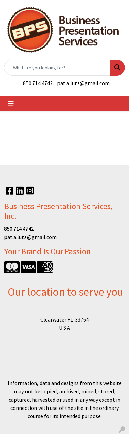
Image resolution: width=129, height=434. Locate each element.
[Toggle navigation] (10, 104)
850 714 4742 (38, 83)
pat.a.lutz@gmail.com (83, 83)
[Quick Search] (57, 68)
